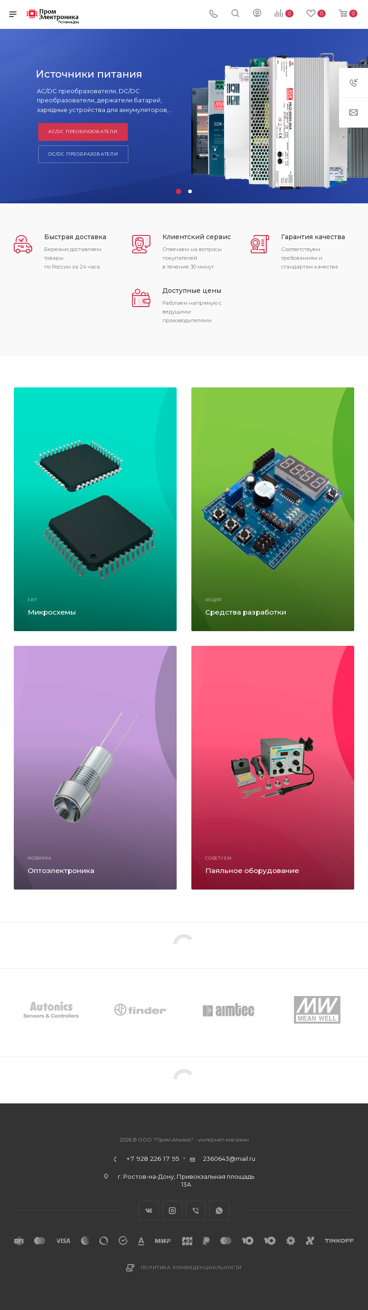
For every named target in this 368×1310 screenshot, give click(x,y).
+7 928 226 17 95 (152, 1159)
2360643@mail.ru (229, 1158)
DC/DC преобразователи (83, 154)
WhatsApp (219, 1210)
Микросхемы (52, 612)
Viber (196, 1210)
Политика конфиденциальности (191, 1268)
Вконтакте (149, 1210)
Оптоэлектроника (61, 870)
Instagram (172, 1210)
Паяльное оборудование (252, 870)
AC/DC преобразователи (83, 131)
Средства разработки (245, 612)
